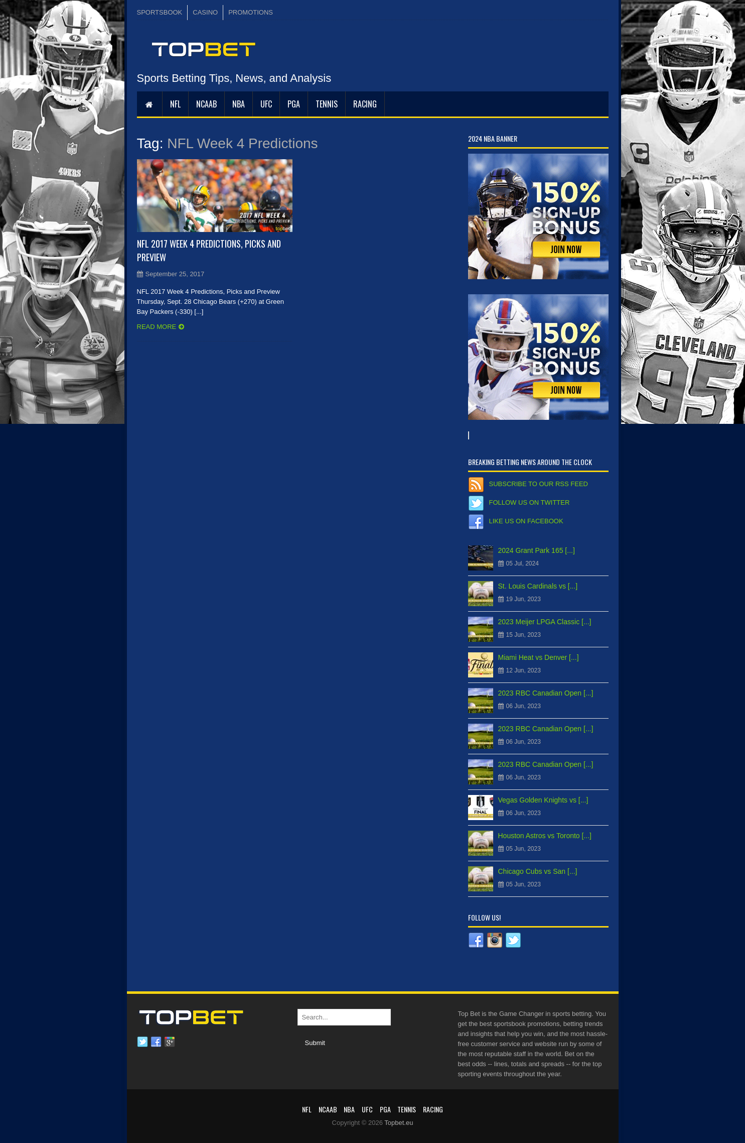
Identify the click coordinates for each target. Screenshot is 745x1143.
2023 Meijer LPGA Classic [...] (544, 622)
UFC (266, 104)
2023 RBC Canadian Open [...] (545, 693)
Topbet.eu (398, 1122)
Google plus (169, 1042)
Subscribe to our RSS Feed (538, 484)
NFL (175, 104)
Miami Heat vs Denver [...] (538, 657)
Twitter (142, 1042)
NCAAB (206, 104)
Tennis (327, 104)
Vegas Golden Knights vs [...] (543, 800)
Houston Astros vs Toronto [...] (545, 836)
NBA (238, 104)
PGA (293, 104)
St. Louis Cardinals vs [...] (538, 586)
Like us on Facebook (526, 521)
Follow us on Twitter (529, 502)
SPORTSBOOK (160, 12)
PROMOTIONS (250, 12)
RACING (365, 104)
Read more (157, 326)
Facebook (156, 1042)
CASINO (205, 12)
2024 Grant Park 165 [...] (536, 550)
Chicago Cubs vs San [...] (537, 871)
